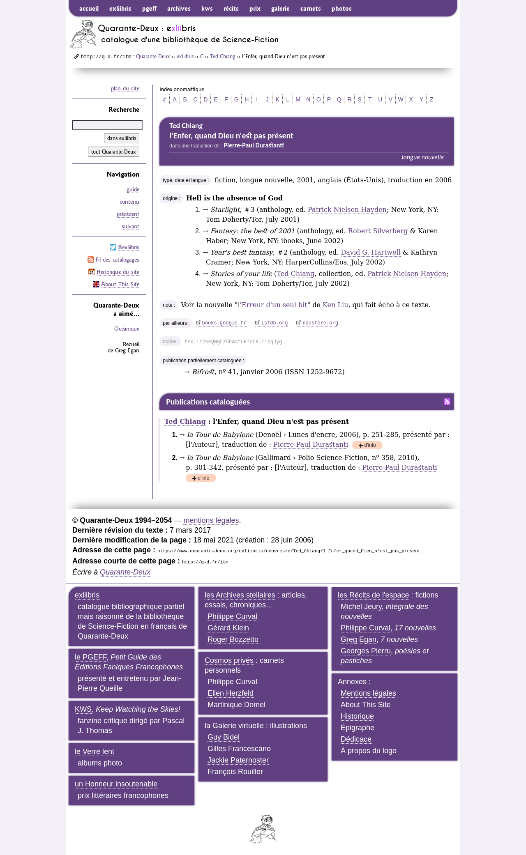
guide (133, 189)
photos (342, 8)
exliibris (120, 8)
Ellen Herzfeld (231, 693)
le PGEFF (90, 657)
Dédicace (356, 739)
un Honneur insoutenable (116, 784)
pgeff (149, 8)
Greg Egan (358, 639)
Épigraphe (357, 728)
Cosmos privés (229, 660)
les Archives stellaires (240, 595)
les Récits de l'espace (373, 595)
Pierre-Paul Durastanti (310, 444)
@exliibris (128, 247)
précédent (128, 214)
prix (255, 8)
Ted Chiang (222, 56)
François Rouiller (235, 772)
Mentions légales (368, 693)
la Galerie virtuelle (234, 726)
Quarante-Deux (153, 56)
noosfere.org (320, 323)
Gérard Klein (228, 628)
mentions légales (211, 520)
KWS (83, 709)
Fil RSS (447, 402)
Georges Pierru (366, 651)
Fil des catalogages (117, 259)
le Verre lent (94, 751)
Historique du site (118, 272)
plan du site (125, 88)
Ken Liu (335, 305)
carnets (310, 8)
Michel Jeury (361, 606)
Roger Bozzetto (233, 639)
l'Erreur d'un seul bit (272, 305)
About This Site (120, 284)
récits (231, 8)
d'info (370, 445)
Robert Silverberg (378, 231)
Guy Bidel (224, 737)
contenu (129, 201)
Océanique (126, 328)
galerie (280, 8)
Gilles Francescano (239, 749)
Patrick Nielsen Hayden (347, 210)
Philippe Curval (232, 616)
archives (179, 8)
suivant (130, 226)
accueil (89, 8)
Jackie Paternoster (238, 760)
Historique (357, 716)
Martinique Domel (236, 705)
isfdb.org (274, 323)
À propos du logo (369, 751)
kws (207, 8)
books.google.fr (224, 323)
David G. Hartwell (371, 252)
